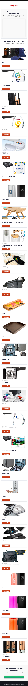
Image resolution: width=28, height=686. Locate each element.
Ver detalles (6, 66)
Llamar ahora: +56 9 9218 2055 (14, 677)
